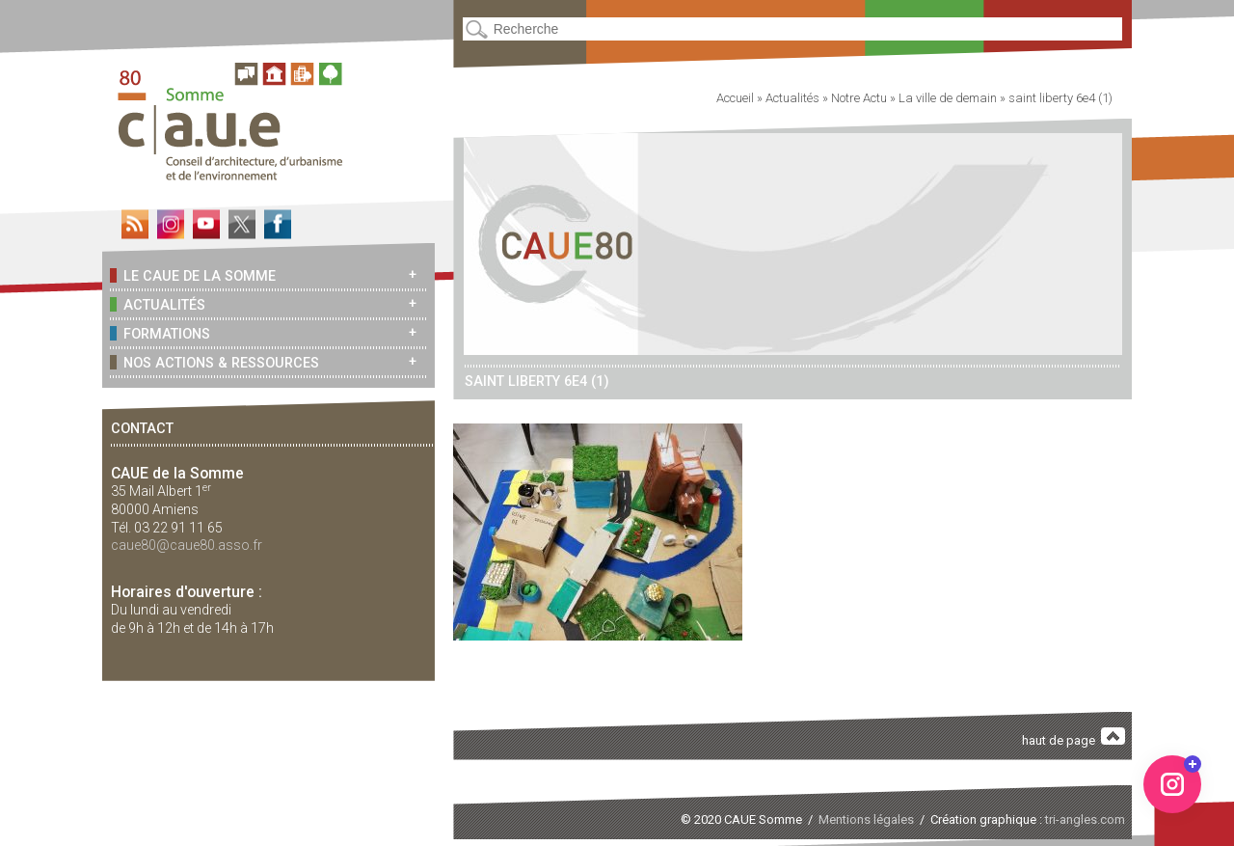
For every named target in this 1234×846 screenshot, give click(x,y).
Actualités (157, 304)
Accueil (735, 98)
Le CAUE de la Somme (193, 275)
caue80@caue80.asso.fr (186, 545)
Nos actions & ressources (214, 362)
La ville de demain (948, 98)
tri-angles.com (1085, 819)
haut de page (1074, 737)
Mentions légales (866, 819)
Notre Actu (859, 98)
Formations (160, 333)
